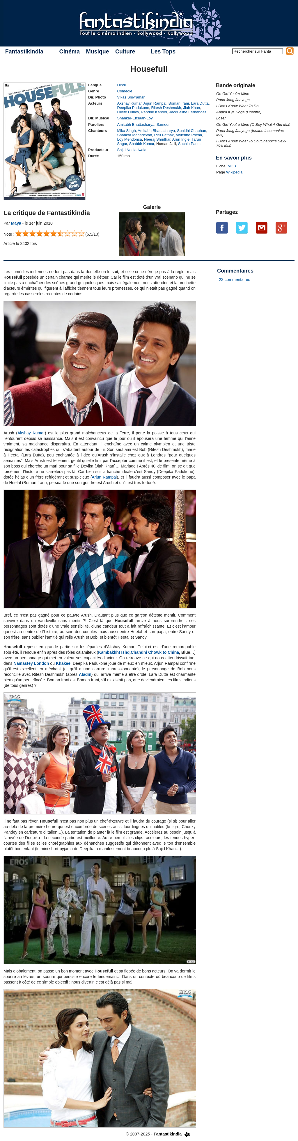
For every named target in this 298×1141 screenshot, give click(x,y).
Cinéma (69, 51)
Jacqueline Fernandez (188, 112)
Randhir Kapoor (154, 112)
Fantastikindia (24, 51)
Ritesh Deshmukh (166, 107)
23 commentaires (234, 279)
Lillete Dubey (128, 112)
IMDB (231, 166)
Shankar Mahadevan (134, 135)
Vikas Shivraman (131, 97)
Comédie (124, 91)
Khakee (63, 663)
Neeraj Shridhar (157, 139)
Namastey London (31, 663)
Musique (97, 51)
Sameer (163, 124)
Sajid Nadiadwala (131, 150)
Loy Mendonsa (129, 139)
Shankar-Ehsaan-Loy (135, 118)
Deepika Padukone (133, 107)
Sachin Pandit (189, 143)
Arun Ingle (180, 139)
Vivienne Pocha (189, 135)
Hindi (121, 85)
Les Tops (163, 51)
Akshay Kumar (129, 103)
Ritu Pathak (164, 135)
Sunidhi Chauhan (191, 130)
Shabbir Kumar (141, 143)
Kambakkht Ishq (114, 652)
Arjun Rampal (154, 103)
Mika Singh (126, 130)
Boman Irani (178, 103)
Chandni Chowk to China (155, 652)
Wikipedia (234, 172)
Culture (125, 51)
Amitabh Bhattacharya (136, 124)
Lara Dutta (200, 103)
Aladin (85, 674)
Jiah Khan (191, 107)
